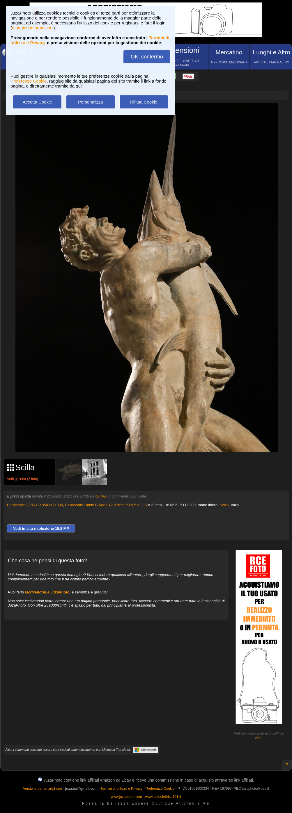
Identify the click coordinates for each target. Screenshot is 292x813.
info (258, 737)
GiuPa (101, 496)
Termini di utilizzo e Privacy (121, 789)
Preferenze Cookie (28, 81)
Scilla (224, 505)
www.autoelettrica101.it (163, 797)
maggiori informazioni (33, 27)
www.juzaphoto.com (126, 797)
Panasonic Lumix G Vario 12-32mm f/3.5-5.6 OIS (106, 505)
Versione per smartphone (42, 789)
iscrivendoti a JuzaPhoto (47, 592)
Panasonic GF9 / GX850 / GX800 (35, 505)
